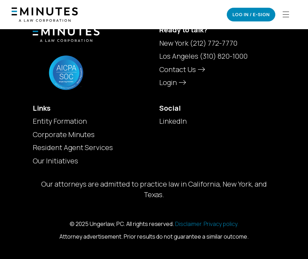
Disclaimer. (189, 224)
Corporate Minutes (64, 134)
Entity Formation (60, 121)
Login (172, 82)
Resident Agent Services (73, 147)
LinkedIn (173, 121)
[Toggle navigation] (285, 14)
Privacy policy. (221, 224)
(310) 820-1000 (224, 56)
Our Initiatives (55, 161)
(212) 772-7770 (213, 43)
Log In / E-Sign (251, 14)
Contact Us (181, 69)
